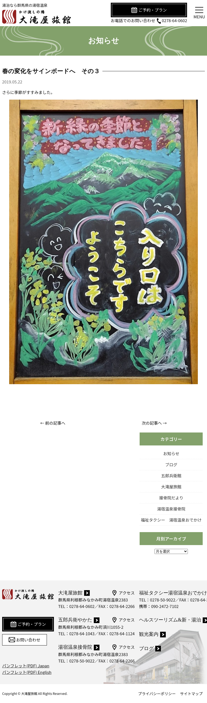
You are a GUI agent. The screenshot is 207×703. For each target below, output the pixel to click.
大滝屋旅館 (171, 486)
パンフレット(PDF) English (26, 672)
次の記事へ (152, 423)
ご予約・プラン (149, 10)
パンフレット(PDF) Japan (25, 665)
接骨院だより (171, 498)
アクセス (123, 593)
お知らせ (171, 453)
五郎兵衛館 (171, 475)
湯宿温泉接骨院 (171, 509)
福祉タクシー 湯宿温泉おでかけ (171, 520)
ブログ (171, 464)
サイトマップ (191, 693)
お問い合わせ (24, 640)
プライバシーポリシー (157, 693)
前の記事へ (55, 423)
